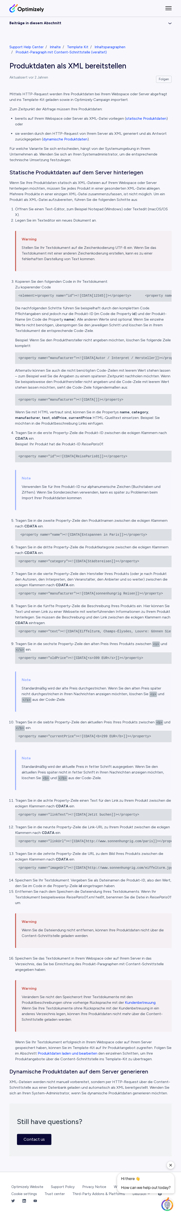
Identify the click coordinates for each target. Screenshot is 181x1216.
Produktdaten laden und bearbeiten (67, 1053)
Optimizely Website (27, 1187)
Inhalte (55, 47)
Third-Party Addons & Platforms (98, 1194)
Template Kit (77, 47)
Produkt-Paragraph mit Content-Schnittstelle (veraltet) (61, 52)
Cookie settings (24, 1194)
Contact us (34, 1139)
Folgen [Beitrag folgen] (164, 79)
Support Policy (63, 1187)
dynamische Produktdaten (65, 139)
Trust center (55, 1194)
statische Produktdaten (146, 118)
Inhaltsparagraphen (110, 47)
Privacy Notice (94, 1187)
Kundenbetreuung (140, 1002)
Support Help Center (26, 47)
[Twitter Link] (13, 1201)
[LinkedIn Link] (24, 1201)
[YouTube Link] (35, 1201)
